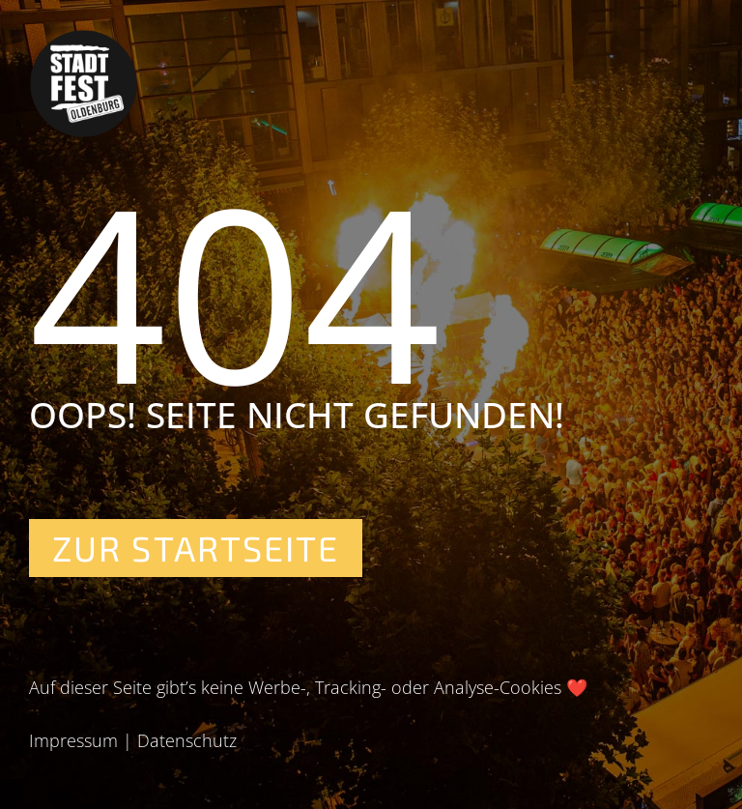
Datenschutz (187, 740)
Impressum (73, 740)
